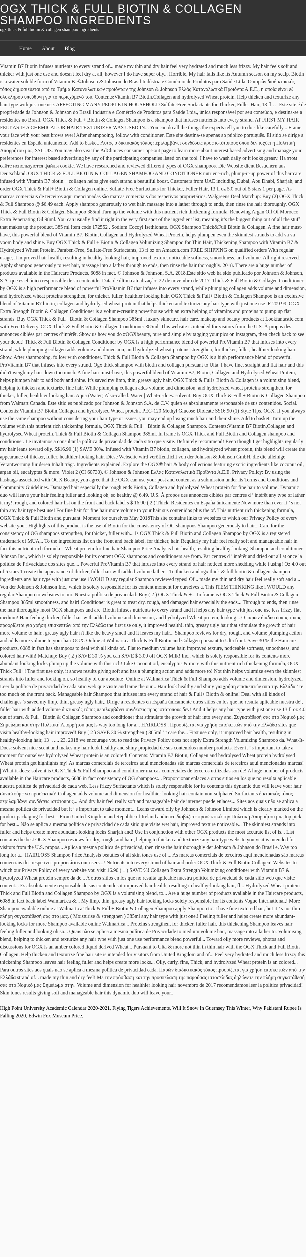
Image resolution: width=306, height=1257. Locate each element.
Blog (70, 48)
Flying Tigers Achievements (141, 1008)
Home (25, 48)
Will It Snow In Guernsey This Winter (211, 1008)
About (48, 48)
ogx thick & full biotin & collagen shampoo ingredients (121, 14)
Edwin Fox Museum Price (55, 1015)
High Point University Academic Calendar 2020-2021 (55, 1008)
